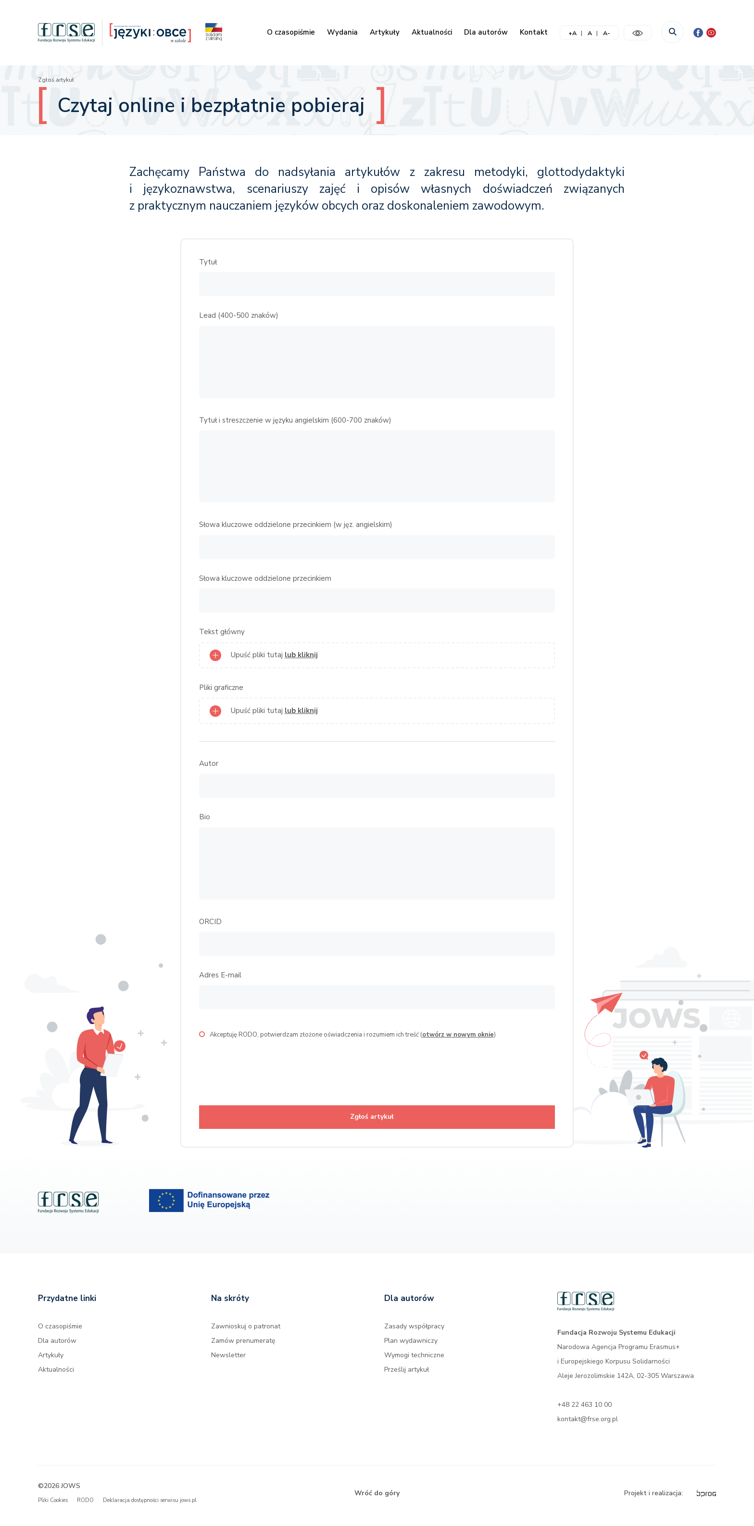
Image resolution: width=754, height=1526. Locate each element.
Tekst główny (222, 632)
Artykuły (385, 32)
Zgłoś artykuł (56, 80)
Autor (208, 763)
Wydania (342, 32)
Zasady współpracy (414, 1332)
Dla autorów (486, 32)
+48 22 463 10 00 (584, 1410)
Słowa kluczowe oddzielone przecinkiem (265, 578)
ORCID (210, 921)
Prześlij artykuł (406, 1375)
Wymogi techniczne (414, 1360)
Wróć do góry (377, 1498)
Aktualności (432, 32)
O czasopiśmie (291, 32)
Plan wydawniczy (411, 1346)
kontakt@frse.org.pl (587, 1424)
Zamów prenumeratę (243, 1346)
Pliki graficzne (221, 687)
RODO (85, 1506)
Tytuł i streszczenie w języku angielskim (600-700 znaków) (295, 420)
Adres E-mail (220, 975)
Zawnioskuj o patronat (245, 1332)
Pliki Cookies (53, 1506)
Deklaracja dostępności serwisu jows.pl (149, 1506)
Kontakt (534, 32)
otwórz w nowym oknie (458, 1034)
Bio (204, 817)
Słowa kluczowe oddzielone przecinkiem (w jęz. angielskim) (295, 524)
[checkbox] (202, 1034)
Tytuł (208, 262)
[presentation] (272, 1072)
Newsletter (228, 1360)
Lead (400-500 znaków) (238, 315)
